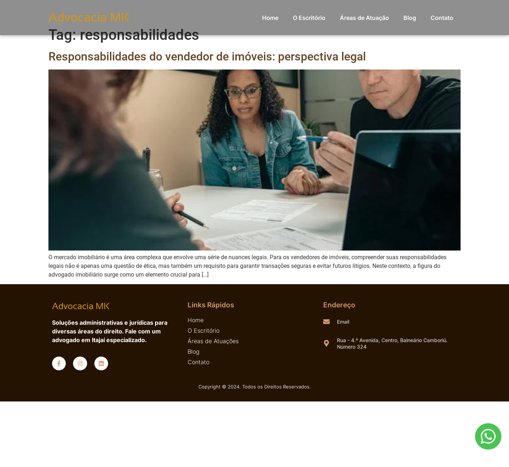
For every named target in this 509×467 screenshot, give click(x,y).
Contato (442, 17)
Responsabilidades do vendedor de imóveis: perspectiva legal (207, 56)
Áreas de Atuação (364, 17)
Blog (409, 17)
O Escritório (309, 17)
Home (270, 17)
